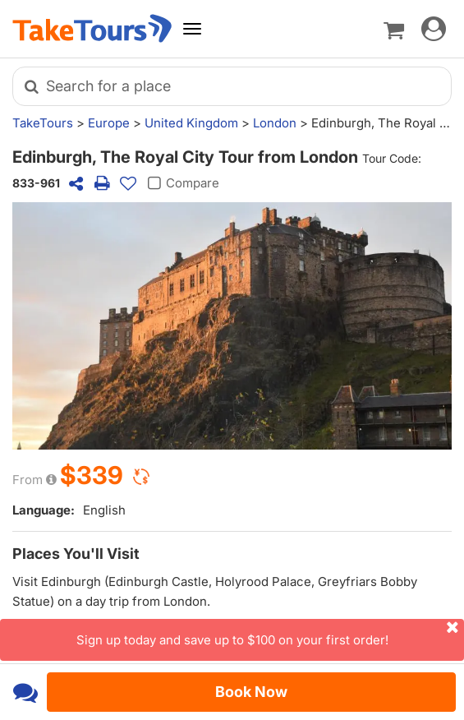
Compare (181, 183)
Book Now (251, 691)
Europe (109, 123)
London (274, 123)
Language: (43, 510)
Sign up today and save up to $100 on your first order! (270, 633)
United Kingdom (191, 123)
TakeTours (42, 123)
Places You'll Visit (76, 553)
